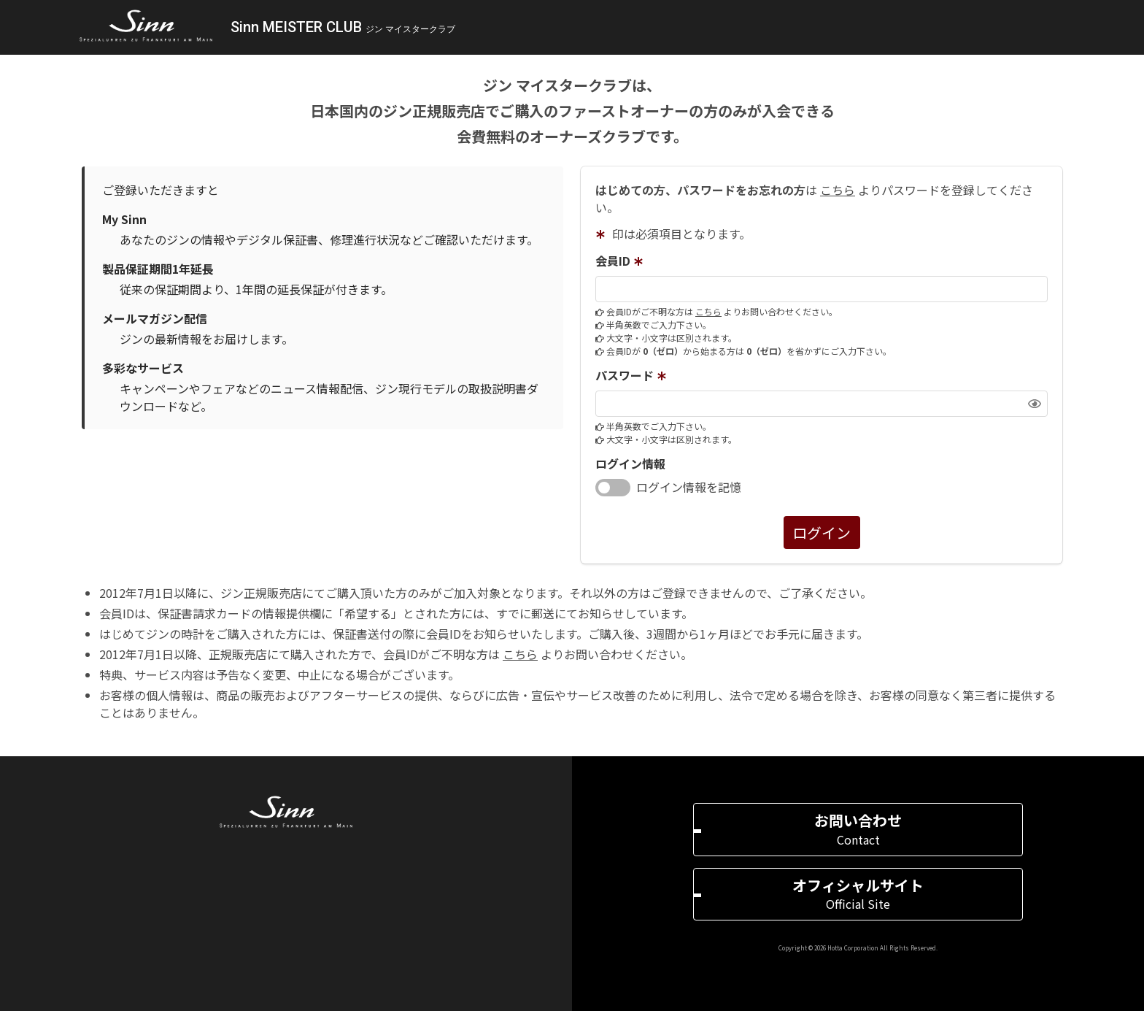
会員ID (621, 261)
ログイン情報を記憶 (688, 487)
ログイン (821, 532)
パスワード (632, 375)
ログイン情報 (630, 463)
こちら (837, 190)
